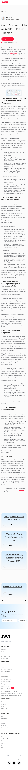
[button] (25, 2)
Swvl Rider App (14, 53)
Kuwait (3, 743)
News (2, 701)
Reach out (21, 490)
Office (2, 716)
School (3, 723)
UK (2, 745)
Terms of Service (10, 759)
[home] (4, 2)
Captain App (4, 654)
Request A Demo (8, 39)
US (2, 747)
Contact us (4, 708)
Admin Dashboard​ (5, 656)
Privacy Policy (18, 759)
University (3, 725)
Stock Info (3, 667)
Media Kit (3, 704)
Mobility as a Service (6, 681)
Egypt (2, 740)
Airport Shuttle (5, 730)
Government (4, 727)
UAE (2, 736)
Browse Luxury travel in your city (9, 691)
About (2, 664)
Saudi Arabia (4, 738)
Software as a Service (6, 679)
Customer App (5, 651)
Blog (2, 706)
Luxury (3, 683)
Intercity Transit (5, 686)
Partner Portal (4, 658)
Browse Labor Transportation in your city (11, 695)
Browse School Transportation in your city (11, 693)
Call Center (4, 718)
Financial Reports (5, 671)
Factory (3, 721)
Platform (3, 649)
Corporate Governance (7, 669)
